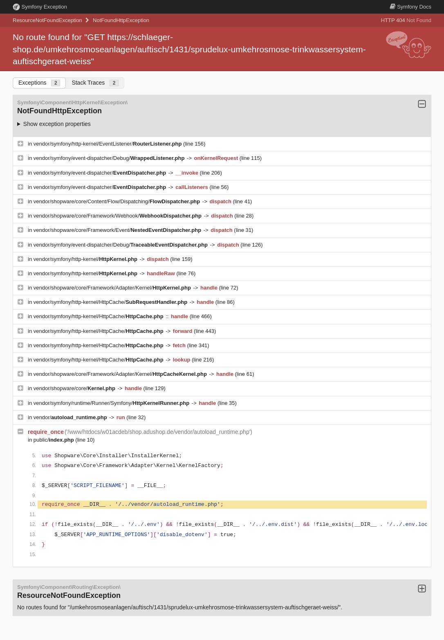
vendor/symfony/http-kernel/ (86, 259)
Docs (410, 7)
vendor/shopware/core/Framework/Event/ (118, 230)
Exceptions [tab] (39, 82)
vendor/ (71, 417)
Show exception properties (57, 124)
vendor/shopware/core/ (75, 388)
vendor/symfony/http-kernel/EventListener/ (108, 144)
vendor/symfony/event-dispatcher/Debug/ (110, 158)
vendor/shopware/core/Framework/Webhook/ (118, 216)
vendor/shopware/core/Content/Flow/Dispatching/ (118, 201)
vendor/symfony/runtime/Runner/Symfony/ (112, 403)
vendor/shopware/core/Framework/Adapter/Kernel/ (113, 288)
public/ (55, 440)
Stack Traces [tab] (95, 82)
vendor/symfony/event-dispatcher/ (101, 173)
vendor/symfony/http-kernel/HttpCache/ (111, 302)
